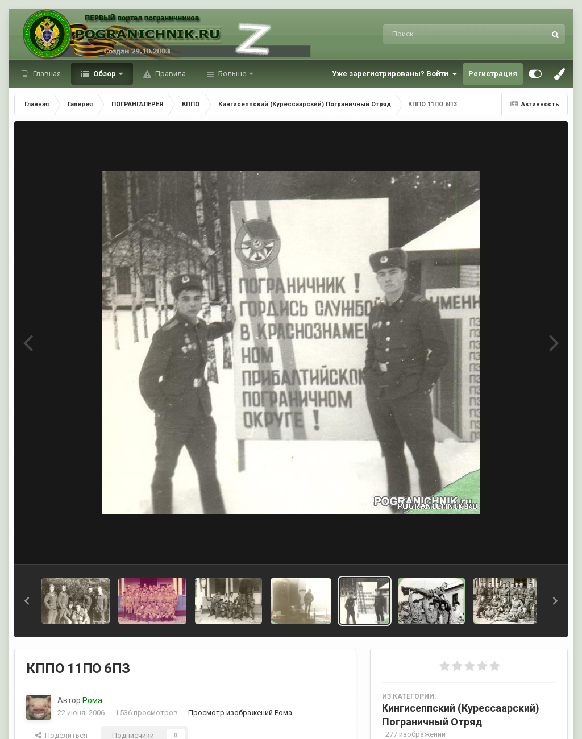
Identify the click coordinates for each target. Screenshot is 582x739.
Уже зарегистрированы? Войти (394, 74)
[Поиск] (443, 34)
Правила (169, 73)
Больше (232, 73)
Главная (46, 73)
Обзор (105, 73)
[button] (26, 600)
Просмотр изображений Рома (240, 712)
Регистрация (492, 73)
